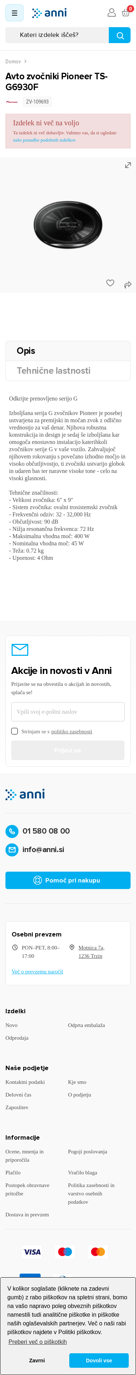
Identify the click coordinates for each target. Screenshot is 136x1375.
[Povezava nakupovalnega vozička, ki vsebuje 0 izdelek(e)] (125, 13)
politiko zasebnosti (71, 731)
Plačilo (13, 1172)
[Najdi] (120, 35)
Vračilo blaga (82, 1172)
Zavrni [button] (37, 1360)
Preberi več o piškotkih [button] (37, 1342)
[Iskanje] (68, 35)
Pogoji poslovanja (87, 1151)
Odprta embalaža (86, 1025)
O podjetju (79, 1095)
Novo (11, 1025)
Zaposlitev (16, 1107)
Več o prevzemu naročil (37, 971)
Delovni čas (18, 1095)
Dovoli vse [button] (99, 1360)
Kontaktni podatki (25, 1082)
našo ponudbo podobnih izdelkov (44, 140)
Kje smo (77, 1082)
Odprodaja (16, 1038)
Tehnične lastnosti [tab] (53, 370)
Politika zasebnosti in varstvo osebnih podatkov (91, 1193)
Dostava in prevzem (27, 1214)
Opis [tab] (26, 350)
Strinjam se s (51, 731)
